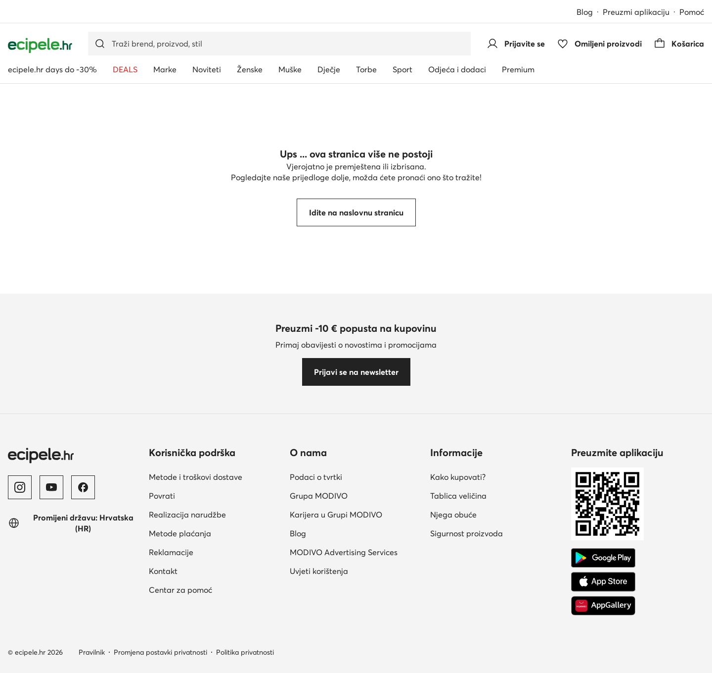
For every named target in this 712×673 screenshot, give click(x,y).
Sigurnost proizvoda (466, 533)
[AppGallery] (603, 606)
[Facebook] (83, 487)
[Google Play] (603, 558)
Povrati (162, 496)
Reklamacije (171, 552)
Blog (585, 12)
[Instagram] (20, 487)
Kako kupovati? (458, 477)
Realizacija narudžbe (187, 514)
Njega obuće (453, 514)
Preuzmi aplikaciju (636, 12)
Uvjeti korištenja (319, 571)
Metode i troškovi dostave (195, 477)
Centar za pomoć (180, 590)
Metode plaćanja (180, 533)
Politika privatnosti (245, 652)
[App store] (603, 582)
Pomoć (691, 12)
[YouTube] (51, 487)
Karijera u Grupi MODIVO (336, 514)
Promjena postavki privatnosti (160, 652)
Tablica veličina (458, 496)
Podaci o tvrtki (316, 477)
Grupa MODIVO (319, 496)
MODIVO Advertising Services (344, 552)
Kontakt (163, 571)
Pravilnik (92, 652)
